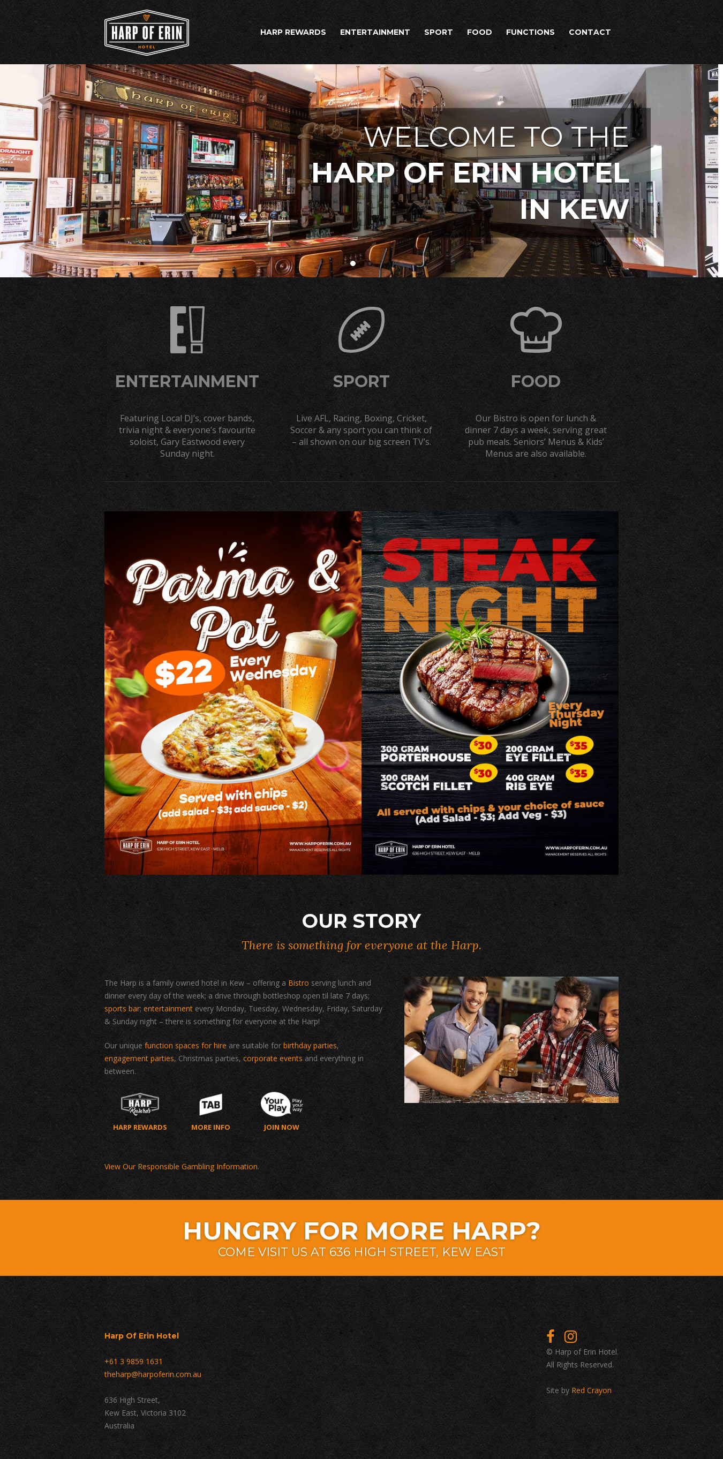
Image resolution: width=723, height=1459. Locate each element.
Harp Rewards (293, 32)
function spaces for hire (186, 1045)
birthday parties (310, 1045)
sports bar (122, 1008)
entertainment (168, 1008)
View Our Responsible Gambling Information (181, 1166)
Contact (590, 32)
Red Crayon (591, 1390)
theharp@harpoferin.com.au (152, 1374)
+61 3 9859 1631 (133, 1361)
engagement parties (139, 1058)
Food (479, 32)
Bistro (298, 983)
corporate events (273, 1058)
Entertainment (375, 32)
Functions (530, 32)
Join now (282, 1111)
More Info (210, 1111)
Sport (438, 32)
